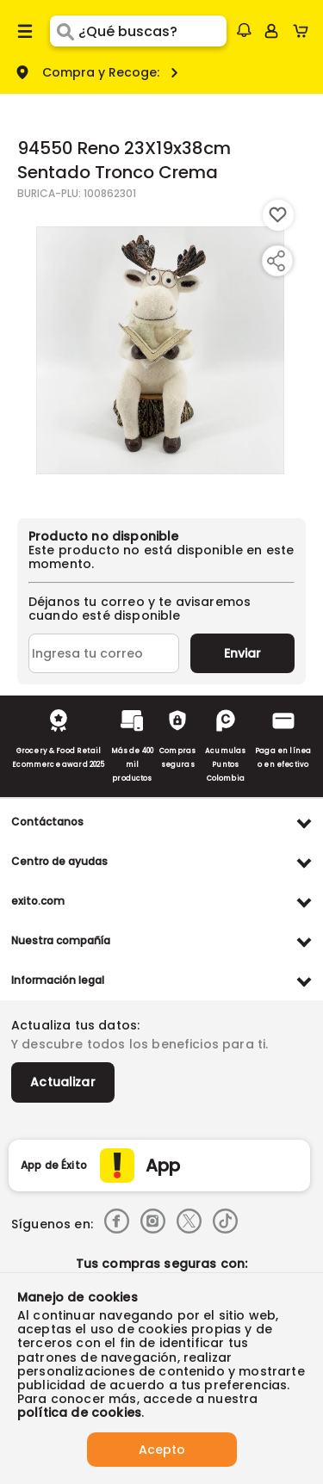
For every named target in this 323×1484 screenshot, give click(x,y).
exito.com (38, 900)
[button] (244, 30)
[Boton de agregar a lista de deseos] (278, 215)
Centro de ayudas (59, 861)
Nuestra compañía (60, 940)
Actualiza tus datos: (75, 1025)
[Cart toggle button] (304, 31)
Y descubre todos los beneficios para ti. (139, 1044)
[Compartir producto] (275, 260)
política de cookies (79, 1412)
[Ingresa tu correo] (103, 653)
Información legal (57, 980)
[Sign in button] (271, 31)
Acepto (162, 1449)
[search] (152, 30)
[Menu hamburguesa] (25, 31)
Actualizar (63, 1082)
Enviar (242, 653)
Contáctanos (47, 821)
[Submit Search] (64, 30)
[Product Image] (160, 350)
